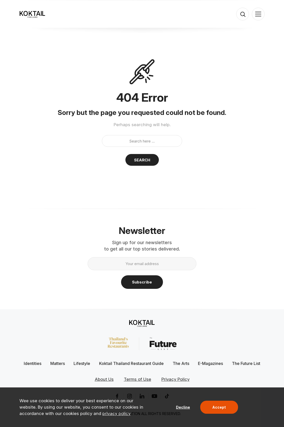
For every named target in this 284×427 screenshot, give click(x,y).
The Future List (246, 363)
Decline (183, 407)
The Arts (181, 363)
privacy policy (116, 413)
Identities (32, 363)
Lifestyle (82, 363)
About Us (104, 379)
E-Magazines (210, 363)
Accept (219, 407)
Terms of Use (137, 379)
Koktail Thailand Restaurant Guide (131, 363)
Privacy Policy (175, 379)
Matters (57, 363)
